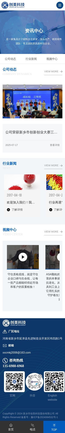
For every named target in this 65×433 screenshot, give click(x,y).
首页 (11, 426)
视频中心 (52, 58)
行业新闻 (31, 58)
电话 (32, 426)
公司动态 (10, 58)
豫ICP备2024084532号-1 (44, 417)
